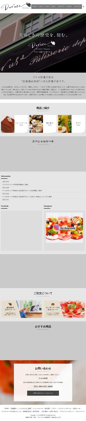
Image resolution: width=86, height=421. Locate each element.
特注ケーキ (76, 408)
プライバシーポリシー (67, 411)
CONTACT (78, 6)
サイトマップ (80, 411)
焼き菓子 (47, 408)
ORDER (70, 6)
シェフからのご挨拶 (24, 408)
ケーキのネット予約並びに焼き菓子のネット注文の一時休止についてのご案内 (27, 196)
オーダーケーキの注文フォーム (11, 411)
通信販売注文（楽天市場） (31, 411)
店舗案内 (13, 408)
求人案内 (45, 411)
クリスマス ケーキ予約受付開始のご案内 (15, 184)
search (84, 6)
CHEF (51, 6)
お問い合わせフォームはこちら (43, 393)
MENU (56, 6)
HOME (41, 6)
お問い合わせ (54, 411)
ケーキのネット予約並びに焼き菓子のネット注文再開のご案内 (22, 190)
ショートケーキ (38, 408)
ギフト (54, 408)
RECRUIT (63, 6)
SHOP (46, 6)
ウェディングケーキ (65, 408)
